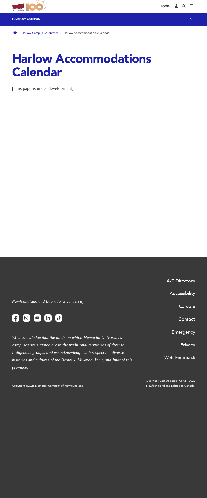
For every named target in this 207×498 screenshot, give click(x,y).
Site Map (152, 380)
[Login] (165, 6)
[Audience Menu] (176, 6)
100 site (37, 6)
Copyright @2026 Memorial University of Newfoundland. (48, 385)
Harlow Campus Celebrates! (40, 33)
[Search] (184, 6)
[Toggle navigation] (191, 6)
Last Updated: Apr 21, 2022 (177, 380)
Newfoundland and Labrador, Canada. (170, 385)
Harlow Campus (26, 19)
